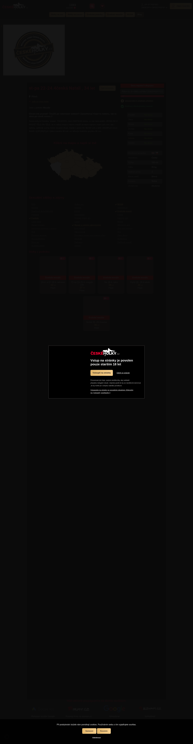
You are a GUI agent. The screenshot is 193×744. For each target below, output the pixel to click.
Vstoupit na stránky (102, 373)
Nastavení (89, 731)
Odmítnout (96, 738)
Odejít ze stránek (123, 373)
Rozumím (104, 731)
